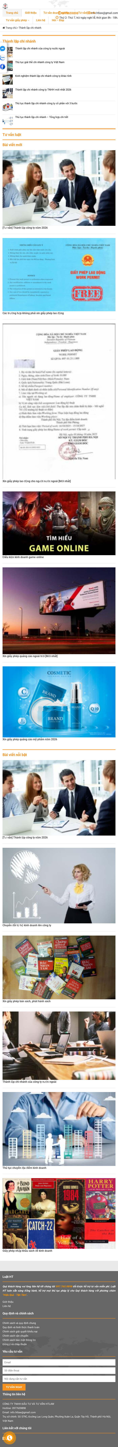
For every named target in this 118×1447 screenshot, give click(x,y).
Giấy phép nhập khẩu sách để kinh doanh (27, 1250)
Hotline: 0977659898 (14, 1408)
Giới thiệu (31, 12)
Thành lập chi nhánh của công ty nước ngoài (29, 1081)
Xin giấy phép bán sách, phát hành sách (27, 1001)
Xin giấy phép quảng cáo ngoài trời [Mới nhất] (30, 656)
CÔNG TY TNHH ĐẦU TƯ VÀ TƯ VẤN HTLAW (28, 1403)
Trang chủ (12, 12)
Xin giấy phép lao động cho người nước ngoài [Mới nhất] (37, 481)
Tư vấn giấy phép (16, 20)
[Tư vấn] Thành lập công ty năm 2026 (25, 227)
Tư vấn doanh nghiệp (56, 12)
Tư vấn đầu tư (86, 12)
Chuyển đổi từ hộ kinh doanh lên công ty (27, 925)
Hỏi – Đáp (58, 20)
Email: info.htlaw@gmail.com (19, 1412)
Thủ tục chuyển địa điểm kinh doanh (24, 1168)
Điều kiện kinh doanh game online (23, 557)
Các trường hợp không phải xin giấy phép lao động (33, 313)
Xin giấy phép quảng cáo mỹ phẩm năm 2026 (30, 739)
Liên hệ (40, 20)
